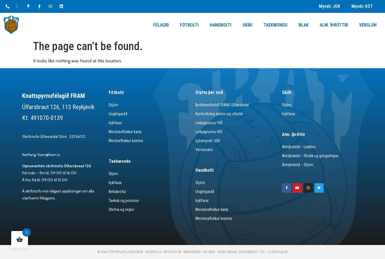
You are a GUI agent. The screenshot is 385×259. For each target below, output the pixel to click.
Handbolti (220, 25)
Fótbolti (189, 25)
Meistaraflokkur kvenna (213, 218)
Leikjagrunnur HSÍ (209, 123)
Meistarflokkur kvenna (126, 140)
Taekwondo (275, 25)
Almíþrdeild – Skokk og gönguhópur (310, 156)
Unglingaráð (118, 114)
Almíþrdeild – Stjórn (297, 165)
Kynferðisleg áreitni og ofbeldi (219, 114)
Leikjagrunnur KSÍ (208, 132)
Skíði (247, 25)
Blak (304, 25)
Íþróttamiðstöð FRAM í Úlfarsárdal (222, 105)
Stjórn (113, 105)
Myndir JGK (329, 6)
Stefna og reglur (121, 209)
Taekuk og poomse (124, 200)
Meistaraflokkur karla (125, 132)
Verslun (368, 25)
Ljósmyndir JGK (207, 140)
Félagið (161, 25)
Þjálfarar (115, 123)
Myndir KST (362, 6)
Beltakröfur (117, 191)
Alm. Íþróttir (334, 25)
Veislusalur (204, 149)
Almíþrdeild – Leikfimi (299, 147)
